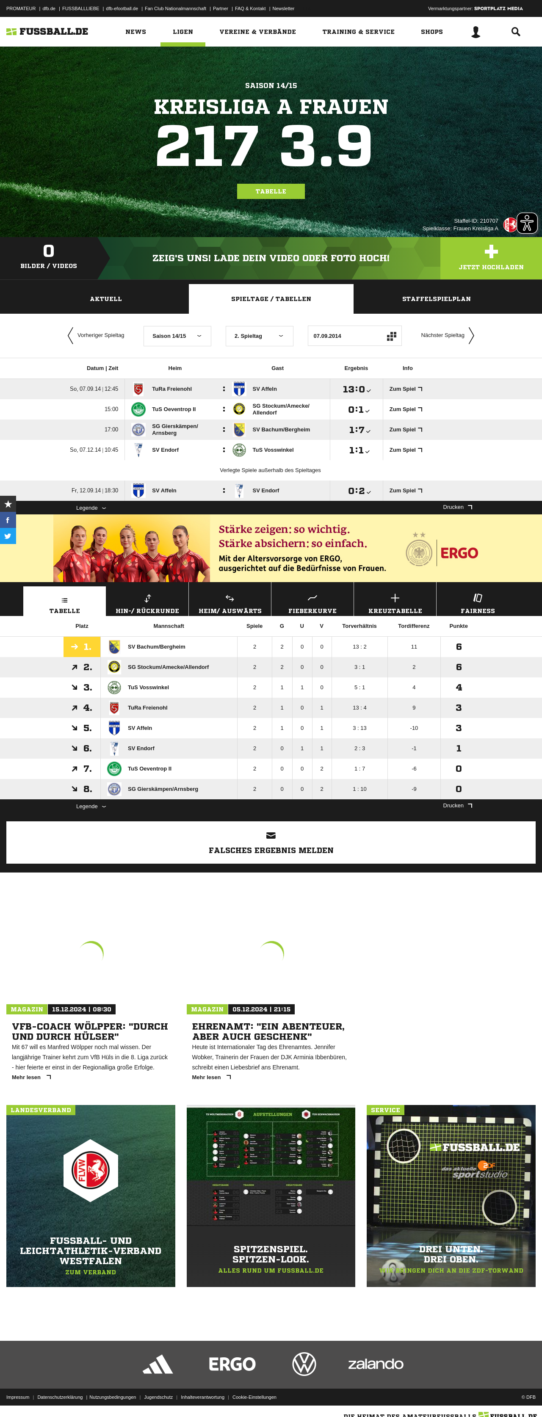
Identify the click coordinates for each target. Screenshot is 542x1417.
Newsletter (284, 8)
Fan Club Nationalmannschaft (175, 8)
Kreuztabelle (395, 602)
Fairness (477, 602)
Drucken (457, 507)
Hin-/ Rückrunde (147, 602)
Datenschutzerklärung (60, 1397)
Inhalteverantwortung (202, 1397)
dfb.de (48, 8)
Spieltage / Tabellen (271, 299)
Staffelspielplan (436, 299)
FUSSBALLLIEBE (80, 8)
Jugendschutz (158, 1397)
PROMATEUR (21, 8)
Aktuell (106, 299)
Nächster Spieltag (449, 336)
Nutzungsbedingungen (112, 1397)
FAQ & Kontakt (250, 8)
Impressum (17, 1397)
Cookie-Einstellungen (254, 1397)
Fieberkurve (312, 602)
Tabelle (271, 191)
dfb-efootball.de (122, 8)
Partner (220, 8)
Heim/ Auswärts (230, 602)
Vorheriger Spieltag (94, 336)
